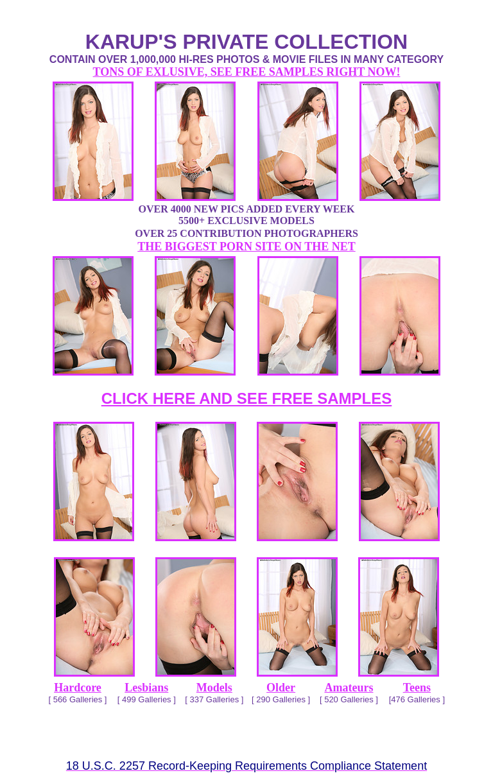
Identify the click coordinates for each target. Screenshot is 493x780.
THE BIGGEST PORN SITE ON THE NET (246, 246)
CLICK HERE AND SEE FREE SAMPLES (246, 398)
